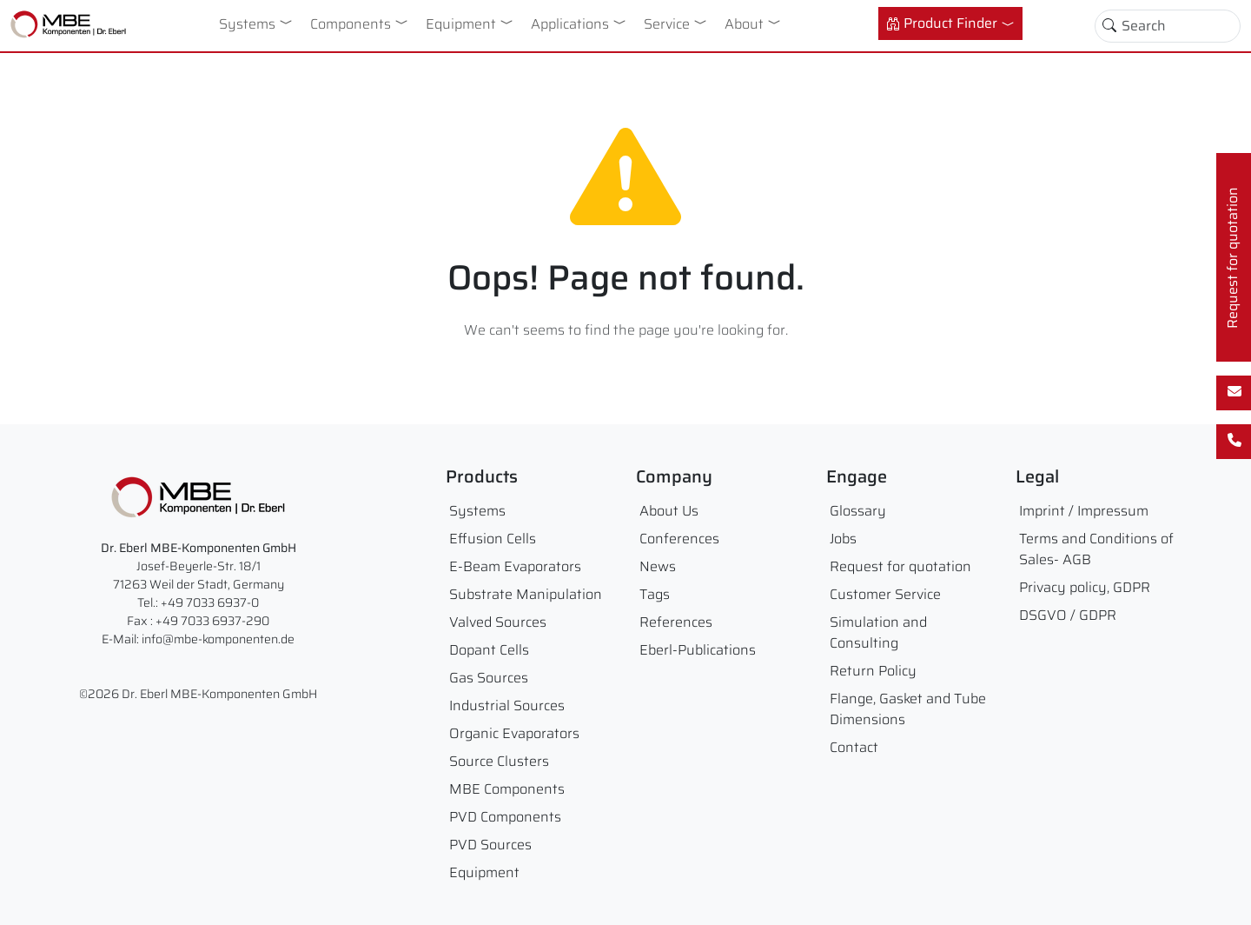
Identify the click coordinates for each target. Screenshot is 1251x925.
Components (350, 24)
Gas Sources (488, 678)
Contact (854, 747)
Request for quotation (900, 566)
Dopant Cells (489, 650)
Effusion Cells (492, 538)
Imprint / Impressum (1083, 511)
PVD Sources (490, 844)
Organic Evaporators (514, 733)
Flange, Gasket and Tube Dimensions (908, 709)
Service (667, 24)
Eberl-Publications (697, 650)
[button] (289, 22)
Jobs (843, 538)
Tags (654, 594)
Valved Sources (497, 622)
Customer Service (885, 594)
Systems (247, 24)
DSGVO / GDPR (1067, 615)
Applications (570, 24)
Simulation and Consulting (878, 632)
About (744, 24)
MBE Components (507, 789)
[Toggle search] (1109, 26)
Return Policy (873, 671)
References (675, 622)
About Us (668, 511)
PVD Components (505, 817)
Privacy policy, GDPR (1084, 587)
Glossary (858, 511)
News (657, 566)
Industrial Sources (507, 705)
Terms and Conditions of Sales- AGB (1096, 549)
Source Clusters (499, 761)
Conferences (679, 538)
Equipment (461, 24)
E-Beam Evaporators (515, 566)
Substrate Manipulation (525, 594)
